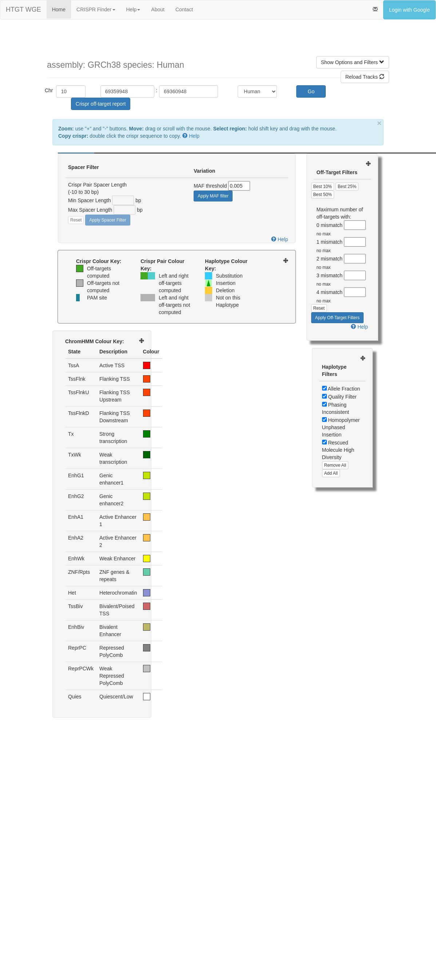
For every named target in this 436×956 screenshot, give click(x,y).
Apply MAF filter (213, 196)
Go (311, 91)
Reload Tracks (364, 77)
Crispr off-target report (101, 104)
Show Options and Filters (352, 62)
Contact (184, 9)
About (158, 9)
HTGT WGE (23, 9)
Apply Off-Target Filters (337, 317)
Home (59, 9)
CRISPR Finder (95, 9)
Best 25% (347, 186)
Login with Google (409, 10)
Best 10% (322, 186)
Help (133, 9)
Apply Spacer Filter (107, 220)
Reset (76, 220)
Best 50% (322, 194)
